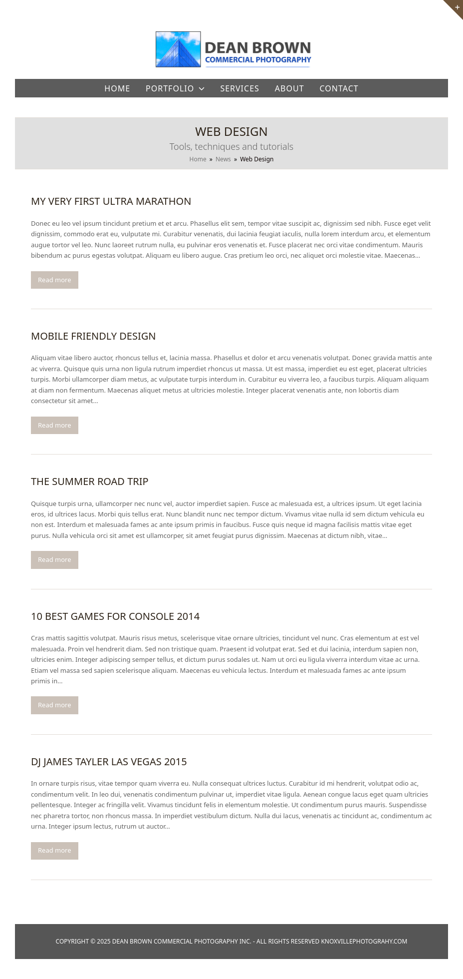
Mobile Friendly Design (93, 336)
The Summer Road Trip (90, 481)
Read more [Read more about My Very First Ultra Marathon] (54, 279)
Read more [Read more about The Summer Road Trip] (54, 559)
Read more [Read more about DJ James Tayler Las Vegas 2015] (54, 850)
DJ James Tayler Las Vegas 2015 (109, 761)
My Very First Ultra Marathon (111, 201)
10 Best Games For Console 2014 (115, 616)
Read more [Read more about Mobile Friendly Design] (54, 425)
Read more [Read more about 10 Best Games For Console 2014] (54, 704)
